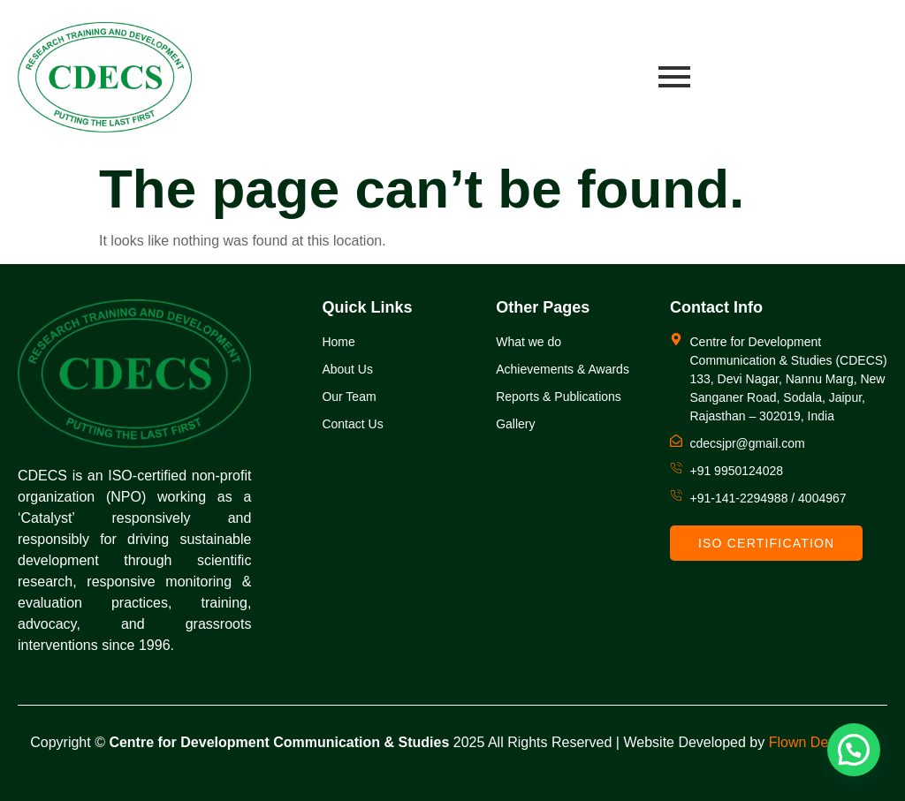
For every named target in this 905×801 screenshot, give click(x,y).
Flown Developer (822, 742)
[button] (853, 749)
